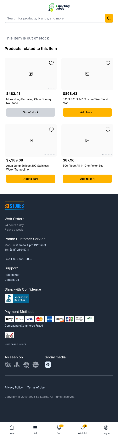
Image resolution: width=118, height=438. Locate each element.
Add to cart (87, 112)
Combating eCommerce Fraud (24, 325)
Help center (12, 274)
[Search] (109, 18)
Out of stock (31, 112)
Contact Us (12, 279)
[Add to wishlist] (51, 63)
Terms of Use (36, 387)
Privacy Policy (14, 387)
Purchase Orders (15, 344)
